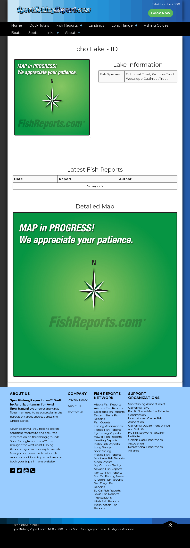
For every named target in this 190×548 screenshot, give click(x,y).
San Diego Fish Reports (104, 485)
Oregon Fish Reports (108, 479)
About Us (74, 406)
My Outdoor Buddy (107, 465)
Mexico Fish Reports (107, 454)
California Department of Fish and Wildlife (149, 427)
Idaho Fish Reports (107, 444)
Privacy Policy (78, 400)
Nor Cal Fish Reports (108, 472)
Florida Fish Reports (107, 429)
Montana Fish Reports (109, 458)
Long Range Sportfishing (102, 449)
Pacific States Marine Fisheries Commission (148, 413)
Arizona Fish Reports (108, 408)
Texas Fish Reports (106, 494)
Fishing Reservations (108, 426)
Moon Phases (103, 462)
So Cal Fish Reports (107, 490)
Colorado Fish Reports (109, 411)
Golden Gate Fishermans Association (145, 441)
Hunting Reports (105, 440)
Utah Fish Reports (106, 501)
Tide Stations (103, 497)
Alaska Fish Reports (107, 404)
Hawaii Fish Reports (108, 436)
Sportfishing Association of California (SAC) (146, 405)
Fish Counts (102, 422)
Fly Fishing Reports (107, 433)
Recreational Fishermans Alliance (145, 448)
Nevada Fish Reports (108, 469)
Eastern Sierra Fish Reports (107, 417)
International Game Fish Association (145, 420)
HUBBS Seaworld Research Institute (146, 434)
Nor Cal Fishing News (109, 476)
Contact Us (75, 412)
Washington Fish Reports (105, 506)
